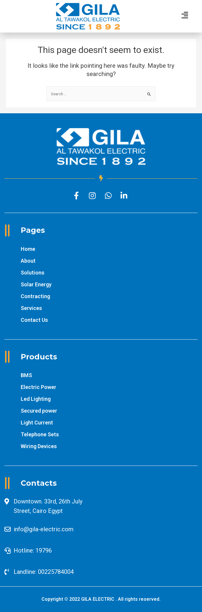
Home (28, 249)
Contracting (35, 296)
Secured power (39, 411)
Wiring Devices (39, 446)
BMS (26, 375)
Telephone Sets (40, 434)
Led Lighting (36, 399)
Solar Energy (36, 284)
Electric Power (38, 387)
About (28, 261)
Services (31, 308)
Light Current (37, 422)
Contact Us (34, 320)
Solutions (32, 272)
